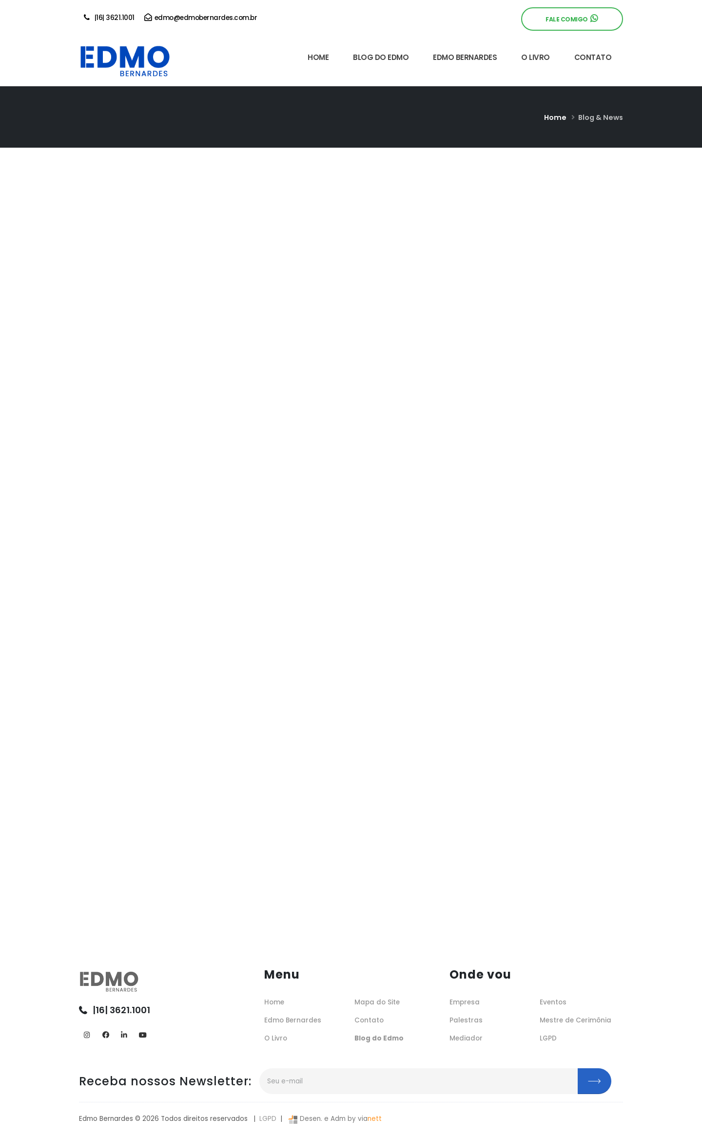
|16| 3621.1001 (109, 17)
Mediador (466, 1038)
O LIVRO (535, 57)
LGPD (548, 1038)
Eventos (553, 1002)
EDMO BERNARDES (465, 57)
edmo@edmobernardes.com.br (200, 17)
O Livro (275, 1038)
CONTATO (593, 57)
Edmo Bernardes (292, 1020)
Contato (369, 1020)
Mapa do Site (377, 1002)
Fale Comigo (571, 18)
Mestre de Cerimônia (575, 1020)
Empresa (464, 1002)
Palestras (466, 1020)
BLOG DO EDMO (381, 57)
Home (555, 117)
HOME (318, 57)
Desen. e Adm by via (334, 1118)
